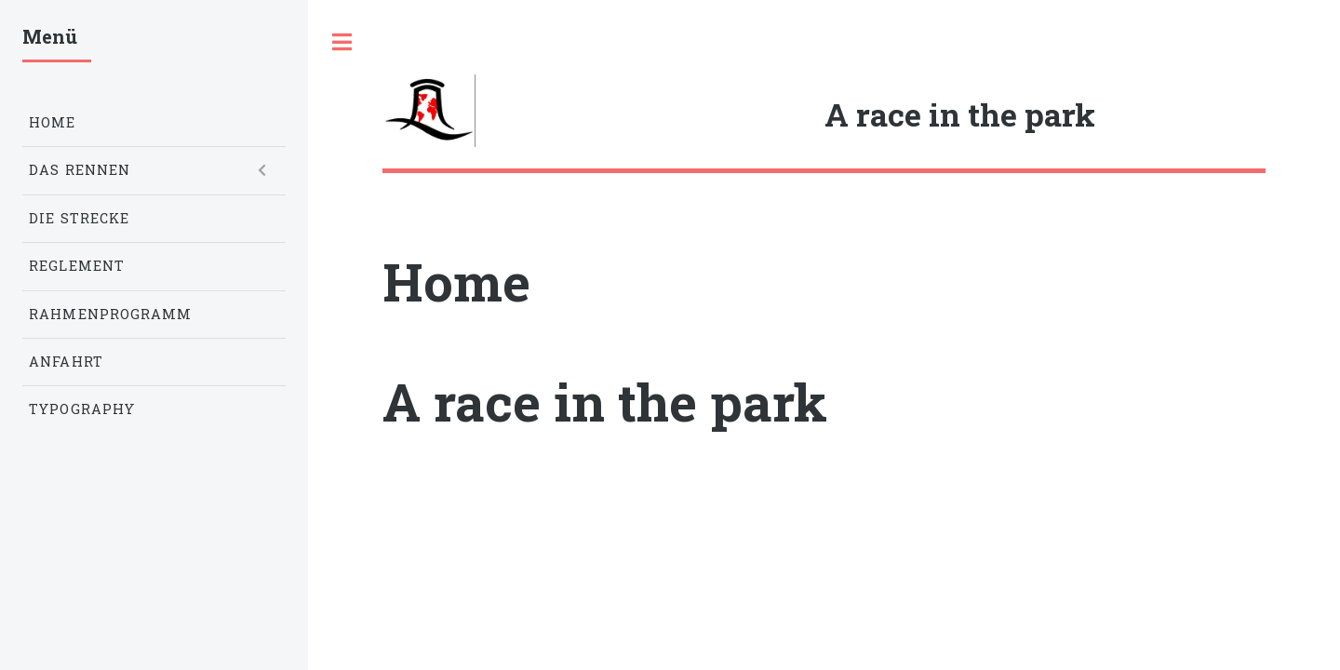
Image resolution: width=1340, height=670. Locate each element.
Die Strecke (79, 218)
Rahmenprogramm (110, 314)
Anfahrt (66, 361)
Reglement (77, 266)
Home (52, 122)
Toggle (341, 42)
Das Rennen (79, 170)
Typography (82, 409)
